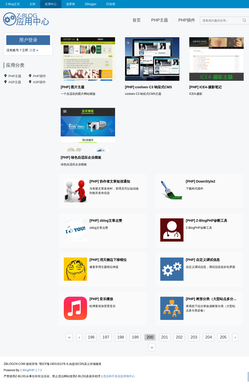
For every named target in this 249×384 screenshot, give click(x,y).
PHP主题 (159, 20)
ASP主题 (14, 82)
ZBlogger (90, 4)
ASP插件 (39, 82)
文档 (32, 4)
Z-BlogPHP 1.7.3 (31, 370)
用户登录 (28, 40)
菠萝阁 (70, 4)
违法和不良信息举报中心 (119, 376)
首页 (136, 20)
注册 (32, 50)
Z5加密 (110, 4)
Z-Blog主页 (13, 4)
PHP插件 (186, 20)
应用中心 (51, 4)
